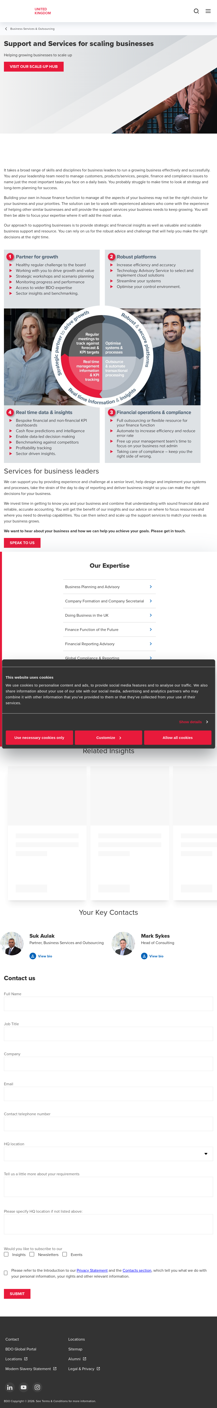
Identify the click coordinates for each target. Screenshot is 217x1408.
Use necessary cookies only (39, 737)
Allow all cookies (178, 737)
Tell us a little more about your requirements (41, 1174)
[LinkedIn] (10, 1387)
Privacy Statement (92, 1270)
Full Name (12, 993)
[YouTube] (23, 1387)
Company (12, 1053)
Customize (108, 737)
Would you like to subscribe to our (33, 1248)
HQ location (14, 1144)
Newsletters (48, 1254)
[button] (34, 67)
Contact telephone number (27, 1114)
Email (8, 1084)
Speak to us (22, 543)
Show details (190, 722)
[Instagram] (37, 1387)
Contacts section (137, 1270)
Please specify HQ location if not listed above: (43, 1211)
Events (76, 1254)
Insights (19, 1254)
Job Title (11, 1023)
